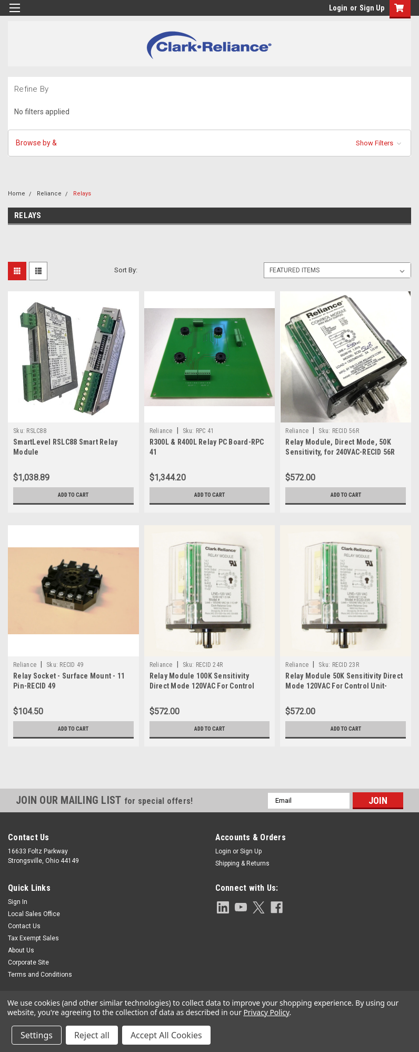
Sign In (17, 902)
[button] (209, 143)
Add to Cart (73, 495)
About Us (21, 950)
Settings (37, 1035)
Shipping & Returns (242, 863)
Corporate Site (28, 962)
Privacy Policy (266, 1012)
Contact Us (24, 926)
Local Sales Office (34, 914)
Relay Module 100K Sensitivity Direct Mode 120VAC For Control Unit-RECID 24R (202, 686)
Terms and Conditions (40, 974)
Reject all (91, 1035)
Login (338, 8)
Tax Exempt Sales (33, 938)
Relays (82, 193)
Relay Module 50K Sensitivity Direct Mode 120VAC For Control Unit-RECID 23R (344, 686)
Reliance (49, 193)
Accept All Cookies (166, 1035)
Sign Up (372, 8)
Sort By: (125, 270)
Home (16, 193)
